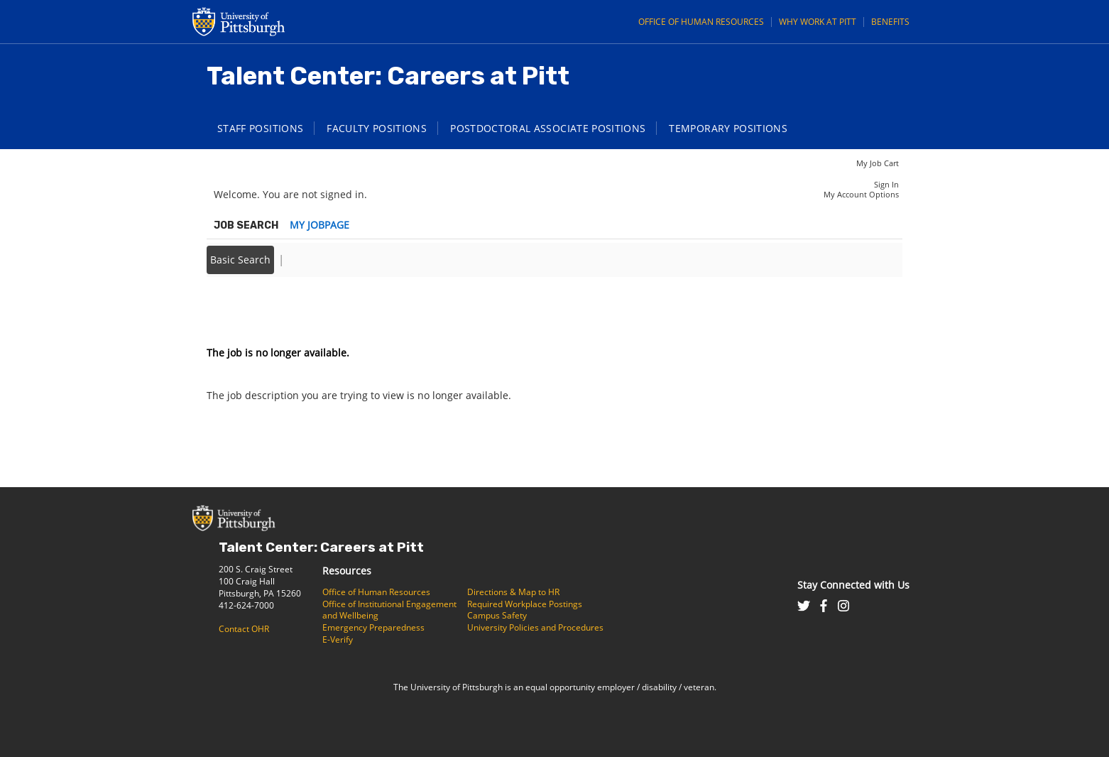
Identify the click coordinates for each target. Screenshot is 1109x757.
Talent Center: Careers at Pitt (321, 547)
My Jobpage (319, 225)
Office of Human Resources (701, 22)
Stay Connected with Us (853, 585)
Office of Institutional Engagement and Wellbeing (389, 610)
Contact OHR (244, 629)
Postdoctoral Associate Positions (547, 128)
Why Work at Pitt (817, 22)
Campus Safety (497, 615)
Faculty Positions (377, 128)
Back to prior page (251, 310)
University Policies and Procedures (535, 627)
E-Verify (337, 639)
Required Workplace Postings (524, 604)
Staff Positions (260, 128)
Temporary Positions (728, 128)
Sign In (886, 184)
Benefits (890, 22)
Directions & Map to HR (513, 592)
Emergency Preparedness (373, 627)
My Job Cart (877, 163)
